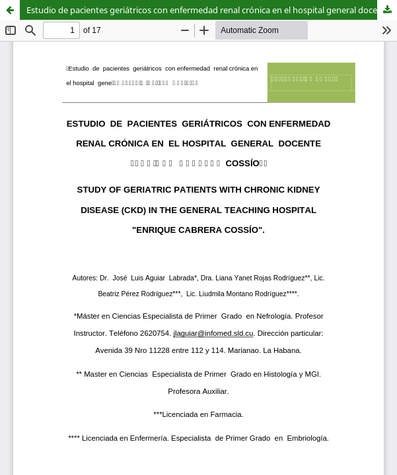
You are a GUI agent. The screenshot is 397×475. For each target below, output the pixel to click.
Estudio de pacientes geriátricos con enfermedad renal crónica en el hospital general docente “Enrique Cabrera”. (211, 10)
